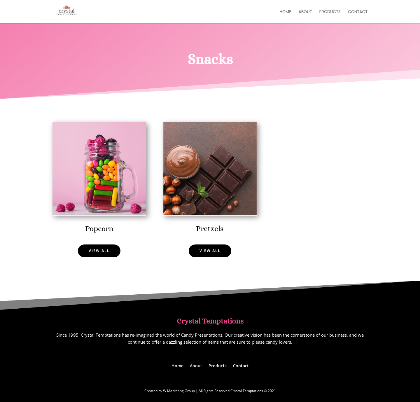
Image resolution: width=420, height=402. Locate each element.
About (305, 12)
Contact (358, 12)
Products (330, 12)
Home (285, 12)
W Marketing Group (179, 390)
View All (99, 250)
